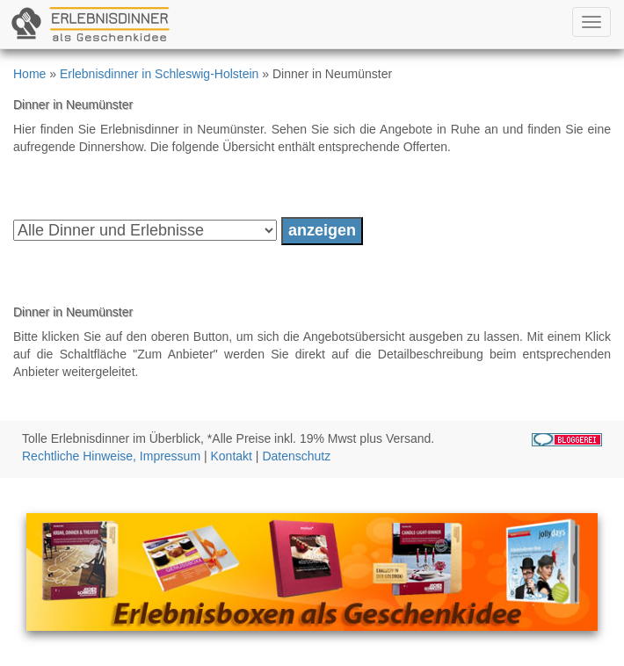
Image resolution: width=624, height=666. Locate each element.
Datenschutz (296, 456)
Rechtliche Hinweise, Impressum (111, 456)
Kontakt (231, 456)
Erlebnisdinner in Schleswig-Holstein (159, 74)
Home (29, 74)
